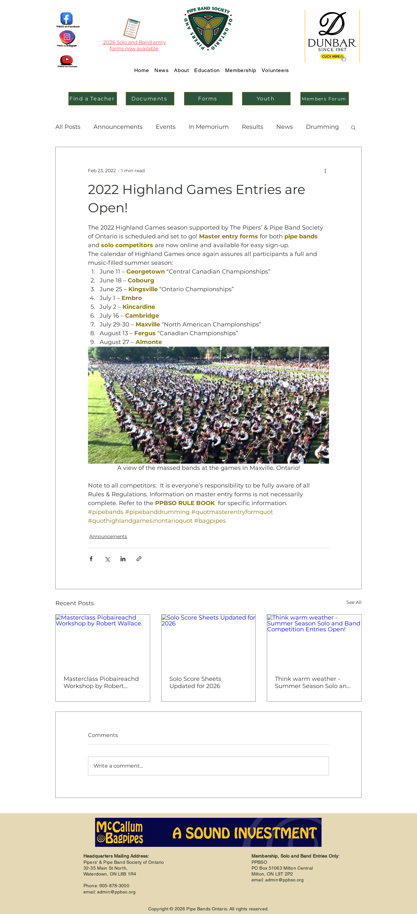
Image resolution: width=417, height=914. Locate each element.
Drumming (322, 126)
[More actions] (325, 170)
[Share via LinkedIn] (123, 559)
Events (166, 126)
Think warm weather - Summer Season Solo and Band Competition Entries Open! (313, 682)
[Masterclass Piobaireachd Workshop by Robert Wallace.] (103, 641)
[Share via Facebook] (91, 559)
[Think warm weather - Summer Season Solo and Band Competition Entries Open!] (314, 641)
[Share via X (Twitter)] (107, 559)
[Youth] (266, 98)
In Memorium (209, 126)
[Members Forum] (324, 98)
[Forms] (208, 98)
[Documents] (150, 98)
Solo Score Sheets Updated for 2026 (195, 682)
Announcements (118, 126)
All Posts (67, 126)
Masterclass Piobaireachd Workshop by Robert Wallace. (101, 682)
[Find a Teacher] (92, 98)
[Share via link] (139, 559)
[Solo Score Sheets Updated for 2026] (209, 641)
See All (354, 602)
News (284, 126)
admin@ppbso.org (116, 891)
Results (252, 126)
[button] (353, 127)
